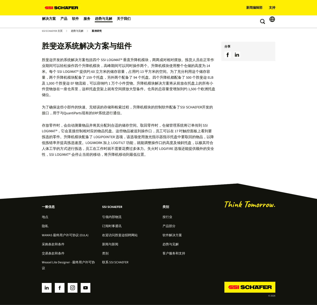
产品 (65, 21)
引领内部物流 (112, 217)
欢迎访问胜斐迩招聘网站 (120, 235)
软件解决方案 (172, 235)
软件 (78, 21)
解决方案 (49, 21)
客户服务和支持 (174, 253)
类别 (105, 253)
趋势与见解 (109, 21)
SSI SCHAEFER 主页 (52, 31)
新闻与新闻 (110, 244)
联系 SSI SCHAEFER (115, 262)
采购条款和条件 (53, 244)
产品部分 (169, 226)
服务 (91, 21)
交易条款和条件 (53, 253)
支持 (272, 7)
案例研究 (97, 31)
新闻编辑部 (254, 7)
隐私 (45, 226)
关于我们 (130, 21)
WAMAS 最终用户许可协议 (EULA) (65, 235)
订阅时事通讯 (112, 226)
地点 (45, 217)
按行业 (167, 217)
